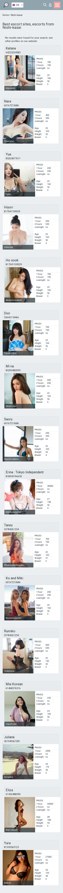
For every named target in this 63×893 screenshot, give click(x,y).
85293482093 (13, 370)
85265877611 (13, 158)
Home (6, 15)
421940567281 (12, 741)
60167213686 (11, 105)
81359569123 (11, 847)
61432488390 (13, 794)
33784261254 (11, 529)
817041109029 (12, 211)
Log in (50, 5)
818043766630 (14, 476)
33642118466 (11, 317)
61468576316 (13, 688)
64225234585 (13, 52)
